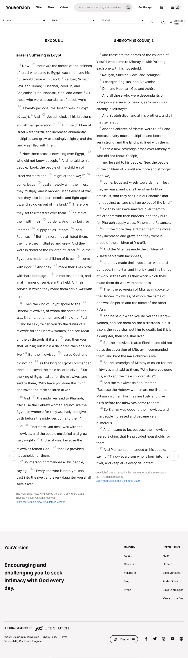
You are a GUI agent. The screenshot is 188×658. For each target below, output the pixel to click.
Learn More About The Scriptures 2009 (117, 480)
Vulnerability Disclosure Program (22, 641)
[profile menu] (175, 7)
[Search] (99, 7)
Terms (63, 636)
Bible (39, 7)
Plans (51, 7)
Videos (64, 7)
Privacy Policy (49, 636)
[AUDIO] (152, 22)
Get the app (145, 7)
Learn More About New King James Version (40, 501)
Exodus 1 (24, 20)
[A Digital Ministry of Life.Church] (94, 626)
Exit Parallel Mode (177, 22)
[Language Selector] (161, 7)
